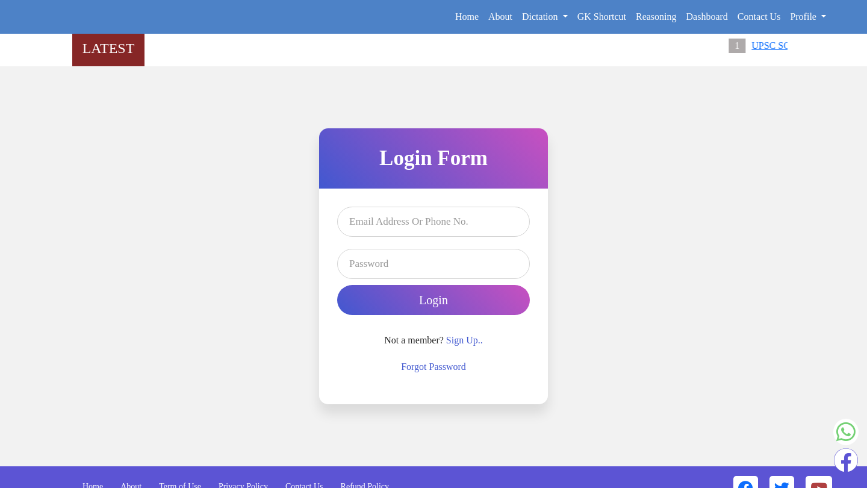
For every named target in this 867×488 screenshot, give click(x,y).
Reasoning (656, 16)
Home (467, 16)
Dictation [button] (541, 16)
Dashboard (707, 16)
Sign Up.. (464, 340)
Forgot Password (433, 366)
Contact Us (759, 16)
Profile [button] (804, 16)
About (500, 16)
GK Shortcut (601, 16)
